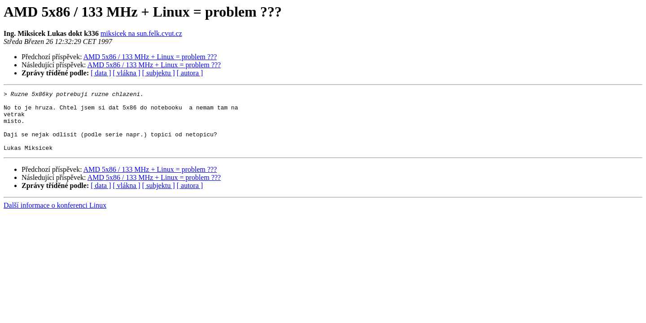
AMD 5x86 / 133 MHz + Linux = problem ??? (150, 57)
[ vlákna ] (126, 73)
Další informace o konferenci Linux (55, 217)
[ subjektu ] (158, 73)
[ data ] (101, 73)
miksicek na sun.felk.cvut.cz (141, 33)
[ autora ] (190, 73)
